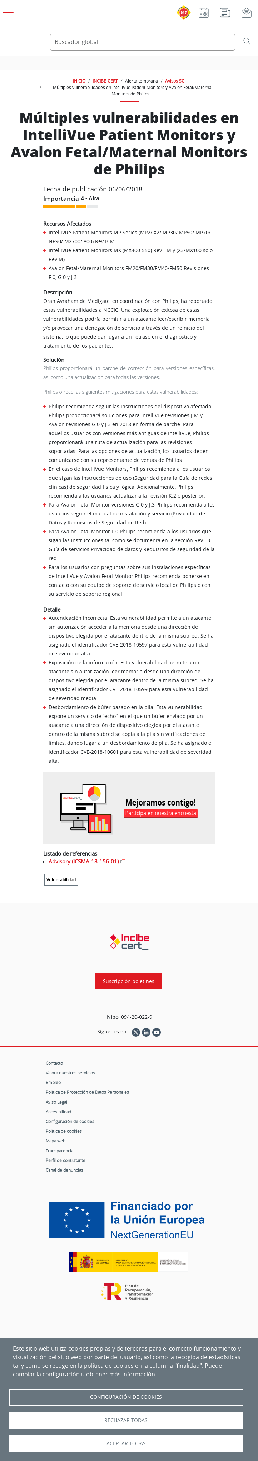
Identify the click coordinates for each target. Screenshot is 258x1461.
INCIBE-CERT (105, 81)
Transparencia (59, 1150)
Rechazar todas (126, 1420)
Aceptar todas (126, 1443)
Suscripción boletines (128, 981)
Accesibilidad (58, 1112)
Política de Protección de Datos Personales (87, 1092)
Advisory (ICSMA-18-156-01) (84, 861)
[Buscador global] (142, 42)
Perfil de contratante (65, 1160)
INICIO (79, 81)
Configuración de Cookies (126, 1397)
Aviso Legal (56, 1102)
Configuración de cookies (70, 1121)
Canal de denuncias (64, 1170)
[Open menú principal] (7, 11)
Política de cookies (64, 1131)
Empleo (53, 1082)
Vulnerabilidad (61, 880)
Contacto (54, 1063)
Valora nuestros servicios (70, 1073)
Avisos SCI (175, 81)
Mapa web (55, 1140)
